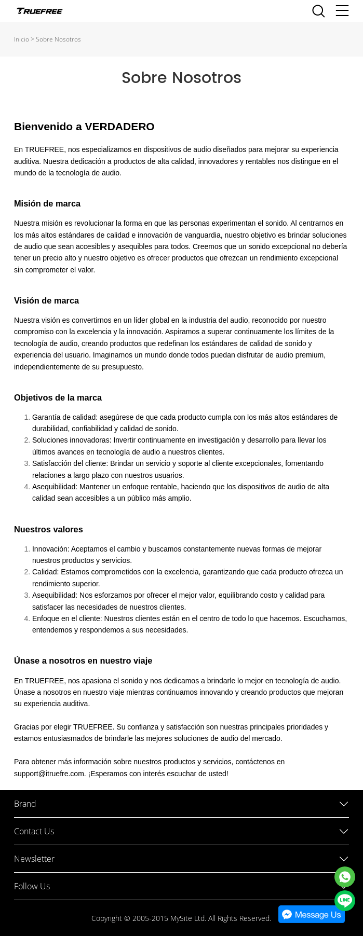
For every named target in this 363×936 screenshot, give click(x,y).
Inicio (21, 39)
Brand (25, 803)
